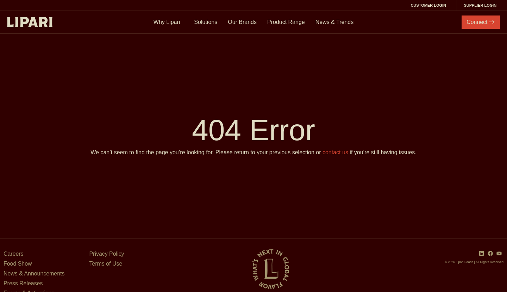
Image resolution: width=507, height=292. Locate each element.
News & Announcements (34, 274)
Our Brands (242, 22)
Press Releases (23, 283)
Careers (14, 254)
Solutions (205, 22)
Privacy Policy (107, 254)
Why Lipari (169, 22)
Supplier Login (482, 5)
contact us (335, 152)
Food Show (18, 264)
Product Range (286, 22)
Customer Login (429, 5)
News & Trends (334, 22)
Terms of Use (106, 264)
